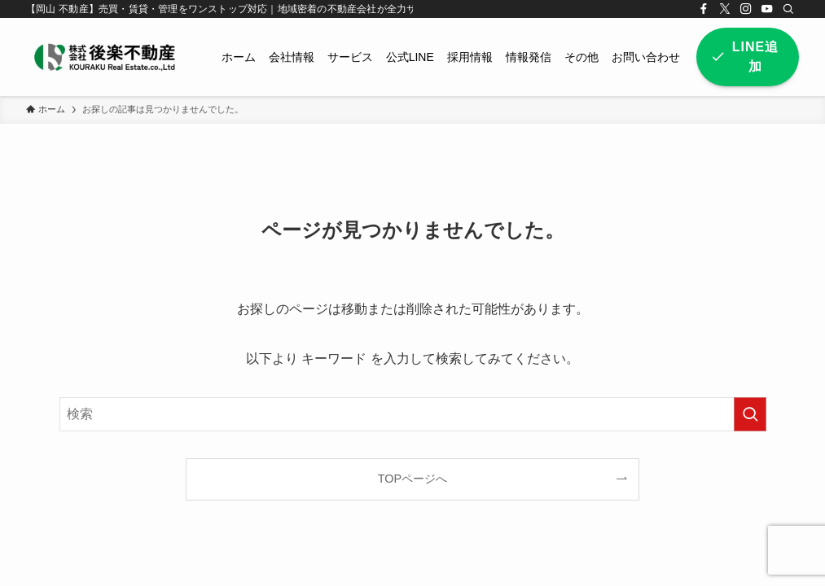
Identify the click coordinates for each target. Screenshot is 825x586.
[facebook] (703, 9)
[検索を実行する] (750, 414)
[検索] (788, 9)
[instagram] (746, 9)
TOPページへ (412, 478)
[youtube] (767, 9)
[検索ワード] (412, 414)
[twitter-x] (724, 9)
